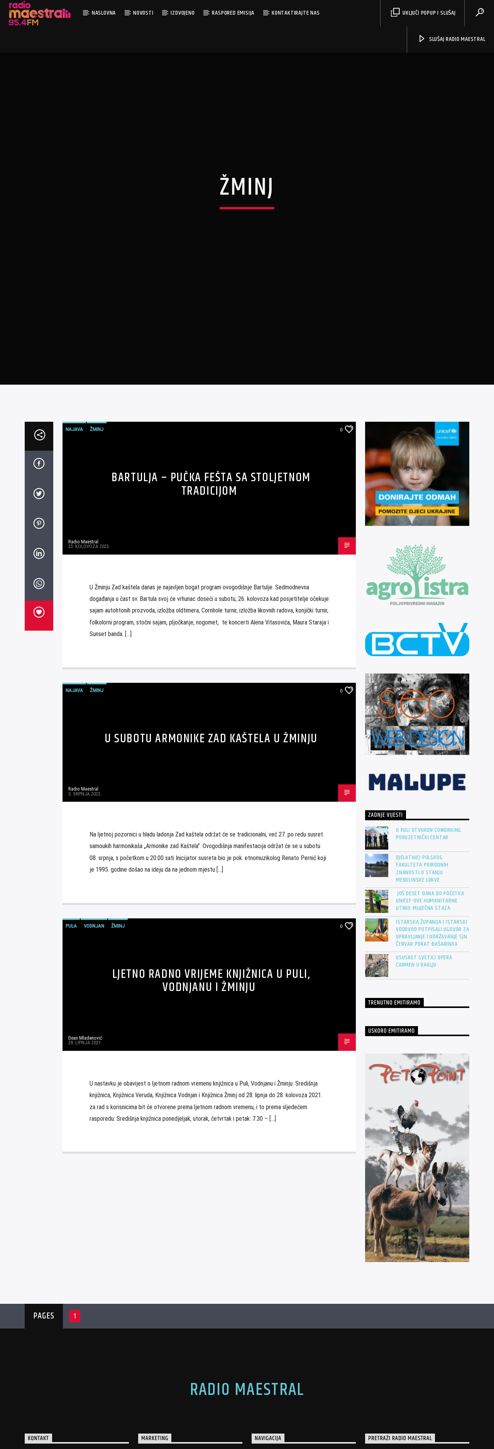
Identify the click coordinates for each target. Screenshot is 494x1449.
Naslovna (104, 13)
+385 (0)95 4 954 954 (61, 1416)
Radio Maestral (83, 487)
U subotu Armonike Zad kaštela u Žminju (211, 684)
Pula (71, 872)
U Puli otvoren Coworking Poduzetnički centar (428, 780)
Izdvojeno (183, 13)
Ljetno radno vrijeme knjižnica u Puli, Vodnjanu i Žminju (211, 927)
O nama (268, 1410)
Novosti (143, 13)
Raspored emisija (233, 13)
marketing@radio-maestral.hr (70, 1431)
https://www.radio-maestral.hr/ (71, 1402)
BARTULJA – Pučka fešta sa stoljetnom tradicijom (211, 430)
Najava (74, 375)
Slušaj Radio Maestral (452, 39)
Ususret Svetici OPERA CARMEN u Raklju (424, 907)
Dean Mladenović (85, 984)
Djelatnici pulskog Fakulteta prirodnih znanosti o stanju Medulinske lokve (422, 815)
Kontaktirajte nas (296, 13)
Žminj (96, 375)
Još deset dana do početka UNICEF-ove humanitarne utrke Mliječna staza (430, 847)
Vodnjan (94, 872)
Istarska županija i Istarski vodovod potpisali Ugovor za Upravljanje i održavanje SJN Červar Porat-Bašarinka (432, 879)
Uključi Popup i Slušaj (423, 13)
